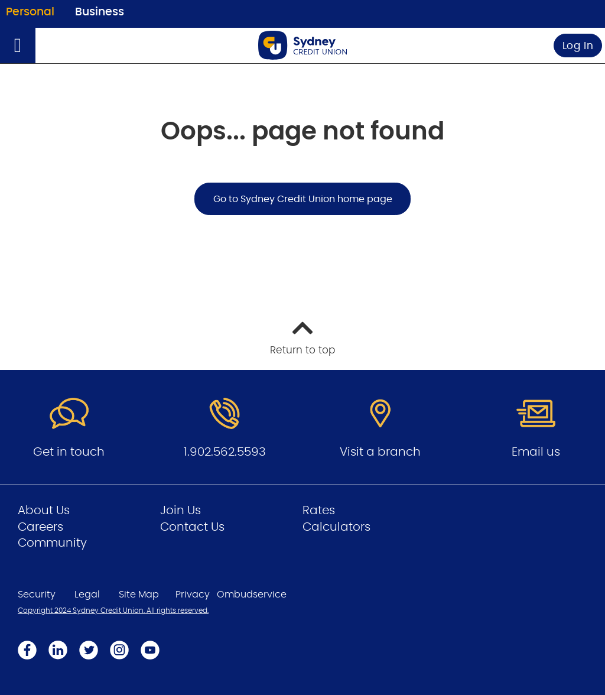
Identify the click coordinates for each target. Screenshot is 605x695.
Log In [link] (578, 46)
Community (52, 543)
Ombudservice (252, 594)
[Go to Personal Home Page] (302, 45)
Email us (536, 452)
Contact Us (192, 527)
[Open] (17, 45)
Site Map (139, 594)
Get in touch (69, 452)
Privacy (192, 594)
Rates (318, 511)
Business (99, 12)
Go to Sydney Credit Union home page (302, 199)
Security (37, 594)
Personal (30, 12)
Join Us (180, 511)
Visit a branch (380, 452)
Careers (40, 527)
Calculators (336, 527)
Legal (87, 594)
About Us (44, 511)
